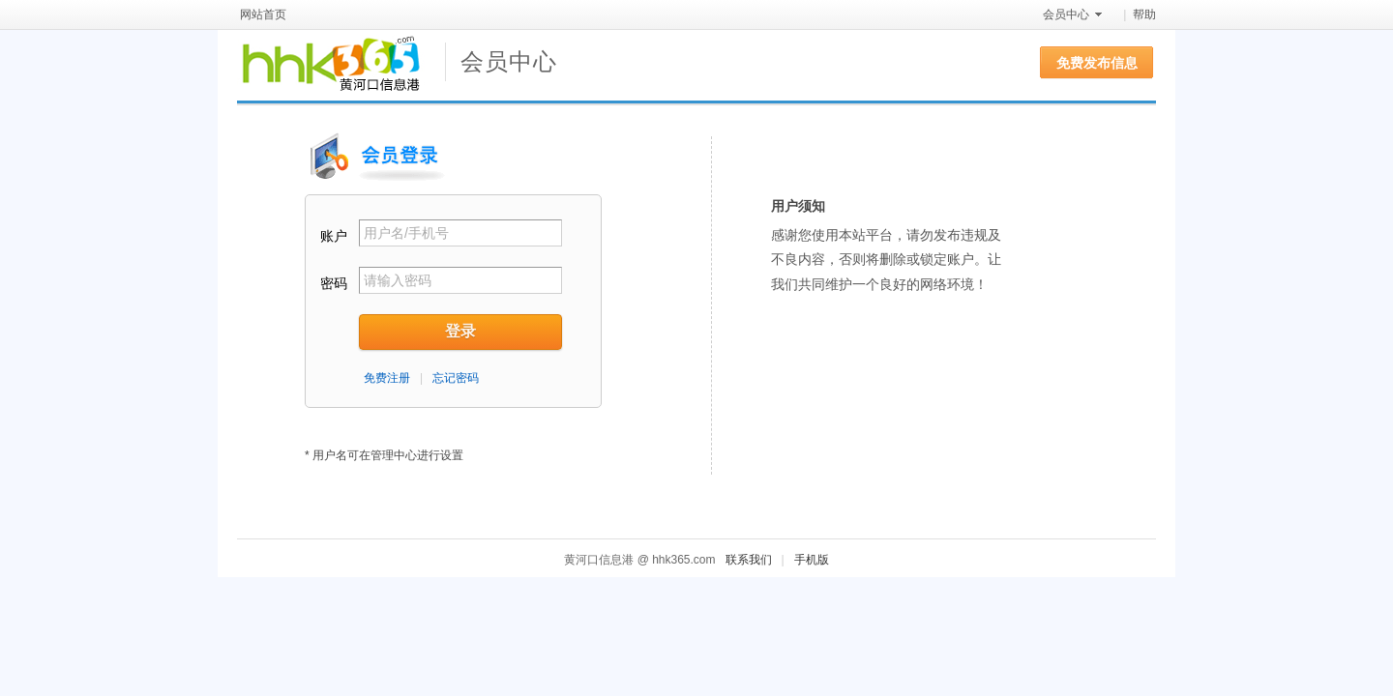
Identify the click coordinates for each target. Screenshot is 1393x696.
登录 (460, 331)
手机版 (811, 559)
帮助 (1144, 14)
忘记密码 (455, 378)
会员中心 (1066, 14)
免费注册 (387, 378)
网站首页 (263, 14)
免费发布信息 (1097, 63)
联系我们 (749, 559)
